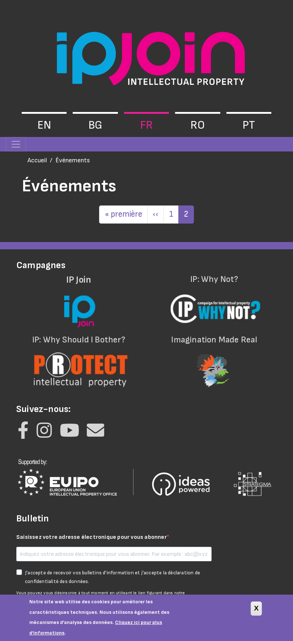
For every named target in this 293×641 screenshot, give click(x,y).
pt (248, 125)
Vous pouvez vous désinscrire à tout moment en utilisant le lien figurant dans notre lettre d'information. (100, 596)
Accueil (37, 160)
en (44, 125)
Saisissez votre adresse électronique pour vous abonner (91, 537)
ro (197, 125)
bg (95, 125)
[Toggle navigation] (16, 144)
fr (146, 125)
